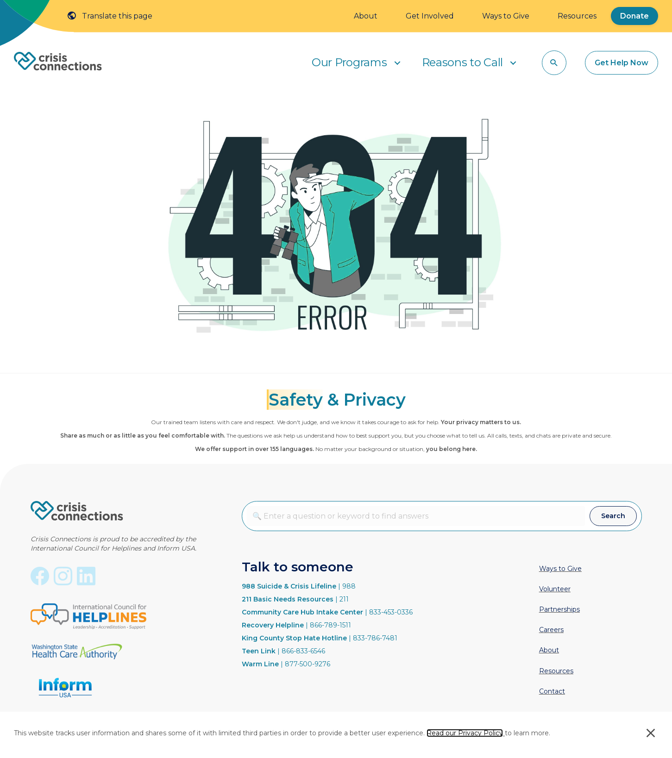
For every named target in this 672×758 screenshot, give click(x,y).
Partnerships (559, 609)
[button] (397, 62)
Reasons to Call (462, 62)
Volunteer (555, 589)
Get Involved (430, 16)
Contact (552, 691)
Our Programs (349, 62)
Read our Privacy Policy (465, 733)
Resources (577, 16)
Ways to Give (505, 16)
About (365, 16)
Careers (551, 630)
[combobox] (416, 516)
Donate (634, 16)
